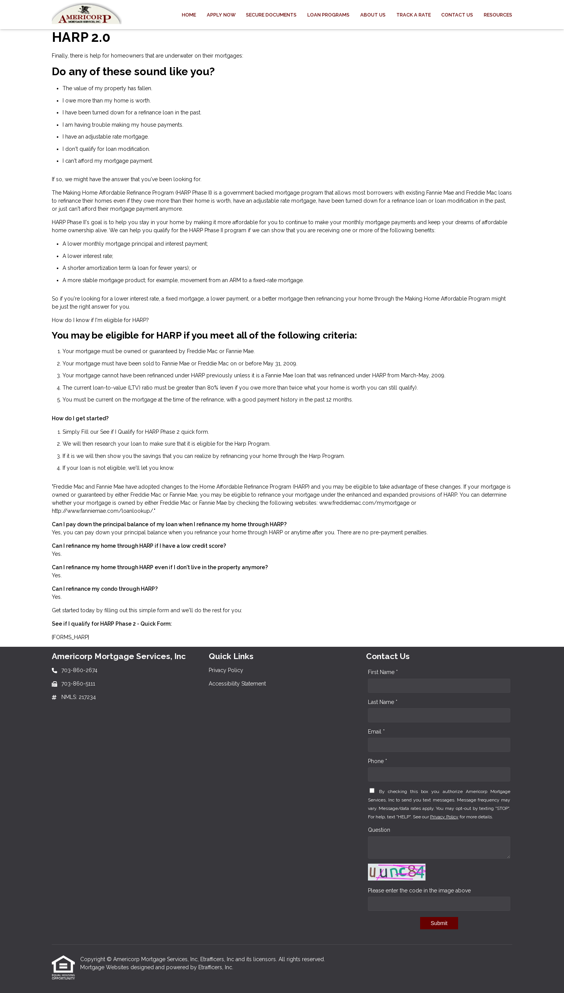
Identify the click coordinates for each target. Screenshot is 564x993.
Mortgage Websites (105, 967)
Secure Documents (271, 15)
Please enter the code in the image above (419, 890)
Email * (376, 732)
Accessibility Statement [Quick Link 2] (237, 684)
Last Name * (382, 702)
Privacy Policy (444, 817)
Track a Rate (413, 15)
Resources (498, 15)
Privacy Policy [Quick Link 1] (226, 670)
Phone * (377, 761)
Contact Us (457, 15)
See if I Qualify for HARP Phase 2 (140, 432)
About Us (373, 15)
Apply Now (221, 15)
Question (379, 830)
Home (189, 15)
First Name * (383, 672)
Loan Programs (328, 15)
